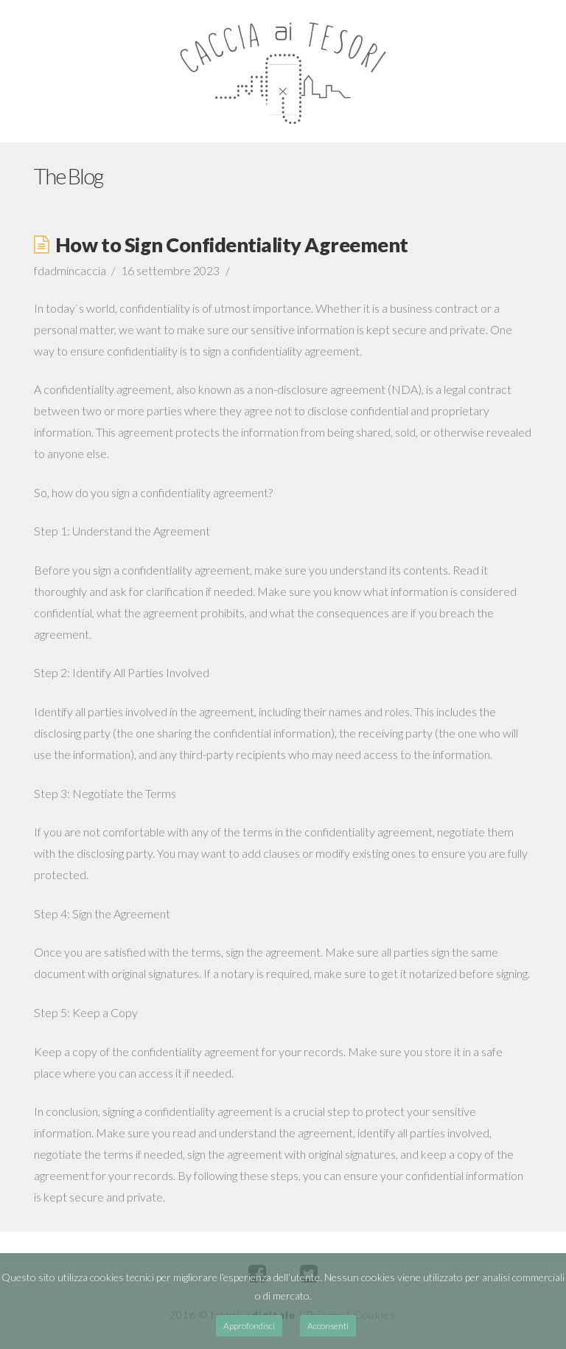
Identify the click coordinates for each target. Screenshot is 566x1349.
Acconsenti (328, 1325)
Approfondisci (249, 1325)
